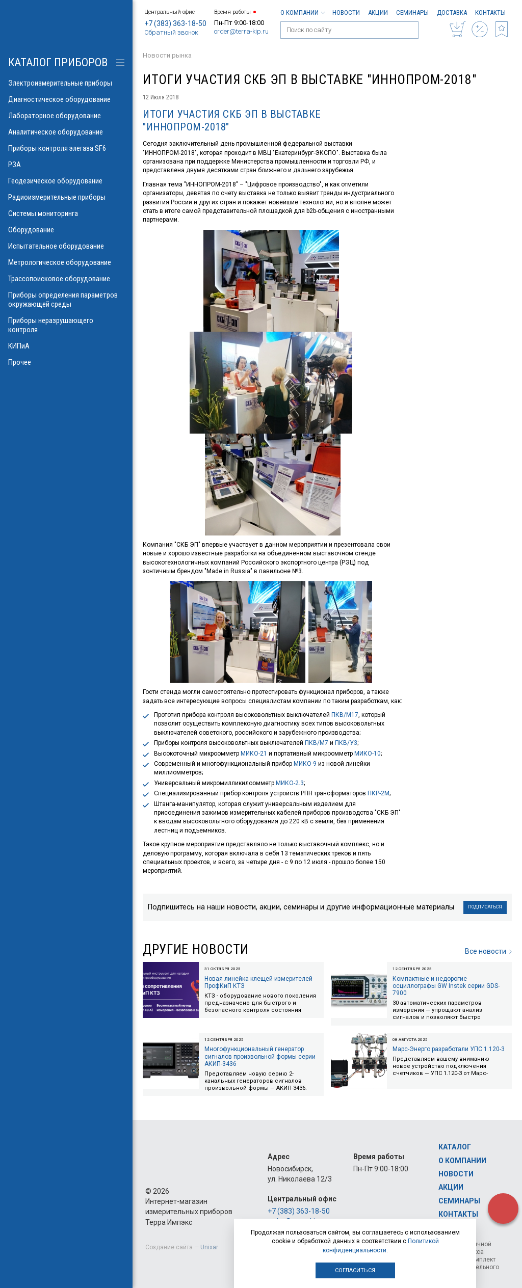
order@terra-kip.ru (241, 31)
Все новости (488, 951)
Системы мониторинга (66, 213)
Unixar (209, 1247)
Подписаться (485, 906)
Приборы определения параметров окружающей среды (66, 299)
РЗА (66, 164)
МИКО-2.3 (290, 783)
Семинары (412, 12)
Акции (378, 12)
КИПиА (66, 346)
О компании (302, 12)
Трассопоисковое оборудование (66, 278)
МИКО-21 (254, 753)
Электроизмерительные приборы (66, 83)
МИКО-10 (367, 753)
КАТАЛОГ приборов (58, 62)
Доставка (452, 12)
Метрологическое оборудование (66, 262)
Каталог (454, 1147)
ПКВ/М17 (344, 714)
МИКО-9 (305, 763)
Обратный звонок (171, 32)
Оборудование (66, 229)
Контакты (490, 12)
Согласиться (355, 1270)
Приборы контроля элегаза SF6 (66, 148)
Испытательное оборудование (66, 246)
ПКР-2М (378, 793)
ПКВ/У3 (346, 742)
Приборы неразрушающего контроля (66, 325)
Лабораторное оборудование (66, 115)
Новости (346, 12)
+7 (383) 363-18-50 (175, 23)
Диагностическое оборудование (66, 99)
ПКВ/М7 (316, 742)
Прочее (66, 362)
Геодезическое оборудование (66, 180)
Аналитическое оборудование (66, 132)
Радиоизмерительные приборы (66, 197)
